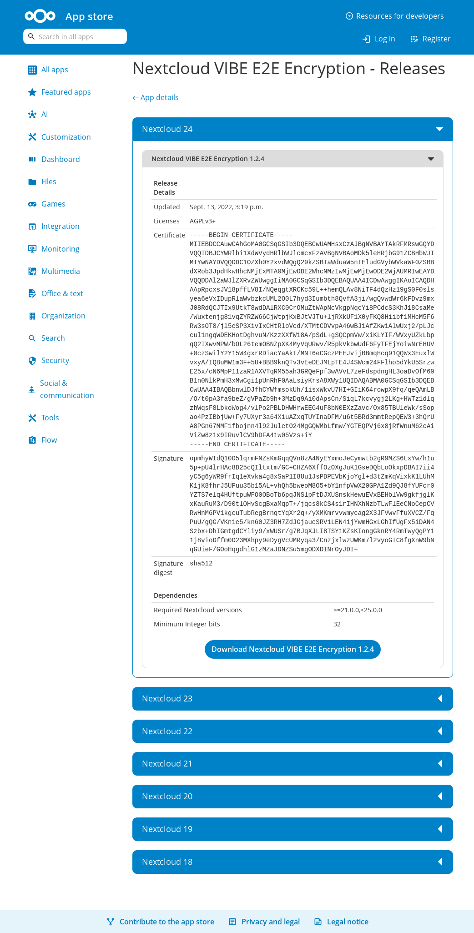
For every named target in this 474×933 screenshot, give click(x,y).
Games (47, 204)
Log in (378, 39)
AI (38, 114)
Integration (54, 226)
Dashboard (54, 159)
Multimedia (54, 271)
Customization (59, 137)
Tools (43, 418)
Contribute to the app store (160, 922)
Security (48, 360)
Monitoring (54, 249)
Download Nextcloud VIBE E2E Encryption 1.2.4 (293, 649)
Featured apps (59, 92)
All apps (48, 70)
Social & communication (61, 389)
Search (46, 338)
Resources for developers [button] (394, 15)
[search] (75, 36)
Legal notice (340, 922)
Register (430, 39)
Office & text (55, 293)
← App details (155, 97)
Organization (57, 316)
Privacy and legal (264, 922)
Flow (42, 440)
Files (42, 182)
